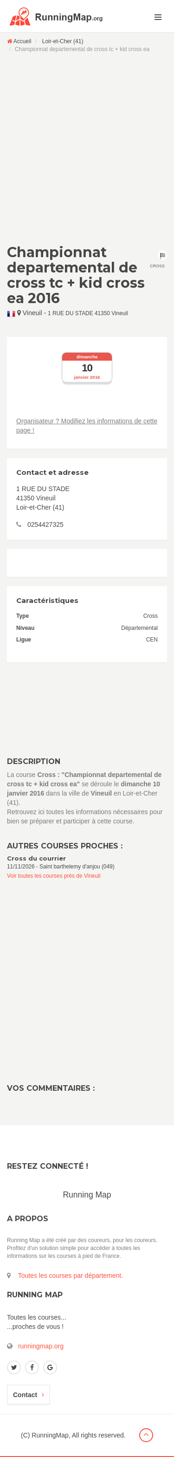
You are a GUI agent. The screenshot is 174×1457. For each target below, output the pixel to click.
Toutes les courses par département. (70, 1275)
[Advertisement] (87, 148)
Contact (28, 1395)
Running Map (87, 1194)
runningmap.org (41, 1346)
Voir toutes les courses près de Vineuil (53, 876)
